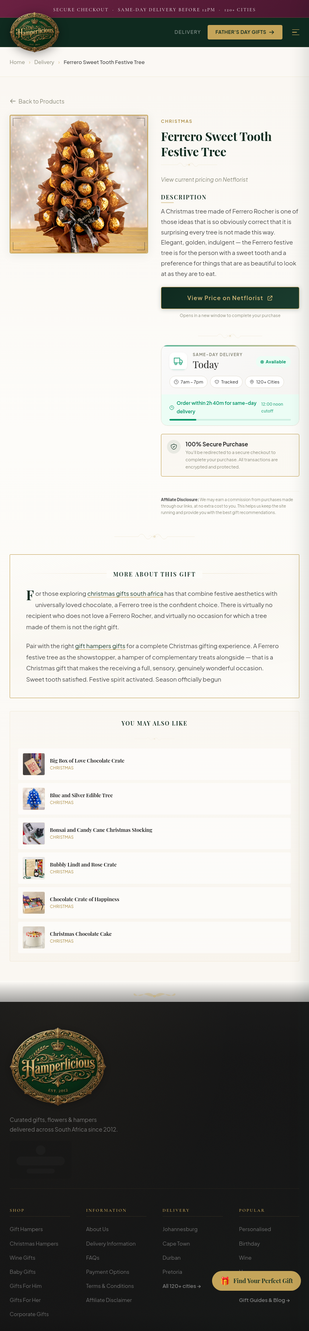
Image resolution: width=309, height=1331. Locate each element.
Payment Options (107, 1234)
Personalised (255, 1191)
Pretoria (172, 1234)
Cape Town (176, 1205)
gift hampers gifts (100, 645)
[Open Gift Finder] (256, 1281)
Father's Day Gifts (245, 32)
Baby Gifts (23, 1234)
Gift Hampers (26, 1191)
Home (17, 62)
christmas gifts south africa (125, 593)
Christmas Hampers (34, 1205)
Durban (172, 1220)
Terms (239, 1319)
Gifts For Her (25, 1262)
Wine (245, 1220)
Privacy (261, 1319)
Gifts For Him (26, 1248)
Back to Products (37, 101)
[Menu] (296, 32)
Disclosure (288, 1319)
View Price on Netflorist (230, 297)
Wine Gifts (22, 1220)
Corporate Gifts (29, 1276)
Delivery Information (111, 1205)
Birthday (249, 1205)
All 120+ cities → (182, 1248)
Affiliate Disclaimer (109, 1262)
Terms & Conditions (110, 1248)
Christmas (251, 1248)
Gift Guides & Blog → (264, 1262)
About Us (97, 1191)
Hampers (250, 1234)
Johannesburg (180, 1191)
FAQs (92, 1220)
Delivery (188, 32)
